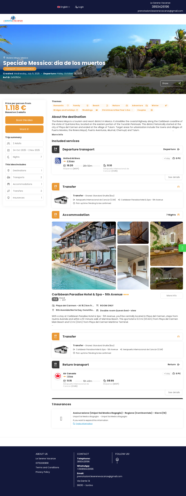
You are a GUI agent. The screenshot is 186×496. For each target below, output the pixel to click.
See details (174, 177)
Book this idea (24, 120)
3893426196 (160, 7)
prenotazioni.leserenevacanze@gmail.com (160, 11)
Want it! (24, 129)
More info (57, 134)
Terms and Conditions (47, 467)
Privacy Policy (43, 472)
